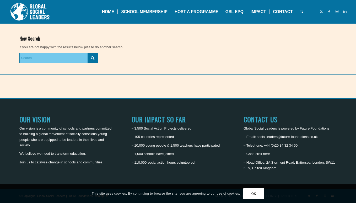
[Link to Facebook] (329, 11)
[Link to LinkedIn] (345, 11)
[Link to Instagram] (337, 11)
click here (263, 154)
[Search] (301, 12)
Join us (24, 162)
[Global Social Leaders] (30, 12)
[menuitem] (108, 12)
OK (253, 194)
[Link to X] (321, 11)
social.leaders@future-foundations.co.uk (287, 137)
